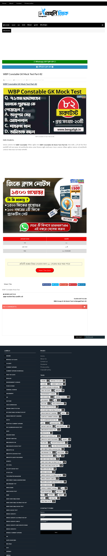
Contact (19, 4)
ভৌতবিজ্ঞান (8, 527)
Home (4, 4)
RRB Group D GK (11, 418)
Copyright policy (43, 346)
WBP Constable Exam (13, 475)
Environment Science (13, 358)
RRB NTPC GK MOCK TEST (13, 430)
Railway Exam (10, 411)
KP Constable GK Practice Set (16, 388)
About (11, 4)
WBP (7, 471)
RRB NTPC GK (10, 426)
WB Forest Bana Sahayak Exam (16, 456)
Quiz (13, 26)
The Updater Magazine (13, 452)
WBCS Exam (9, 464)
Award (8, 332)
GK (19, 26)
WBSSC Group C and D (13, 497)
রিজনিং (7, 535)
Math (8, 396)
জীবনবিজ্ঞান (43, 26)
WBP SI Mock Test (12, 486)
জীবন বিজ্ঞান (9, 520)
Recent (79, 37)
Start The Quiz (37, 257)
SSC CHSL (9, 441)
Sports (8, 437)
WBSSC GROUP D (11, 505)
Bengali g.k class (11, 336)
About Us (41, 335)
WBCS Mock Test (11, 467)
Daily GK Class (10, 351)
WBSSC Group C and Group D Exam (17, 501)
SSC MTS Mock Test (12, 445)
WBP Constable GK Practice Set (16, 479)
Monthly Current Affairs (14, 400)
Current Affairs (11, 343)
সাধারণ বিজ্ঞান (9, 539)
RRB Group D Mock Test (13, 422)
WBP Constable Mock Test (36, 81)
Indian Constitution (13, 384)
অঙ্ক (7, 512)
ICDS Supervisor (11, 381)
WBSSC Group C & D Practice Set (16, 494)
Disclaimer (41, 340)
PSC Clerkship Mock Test (14, 403)
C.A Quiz (8, 339)
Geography (9, 369)
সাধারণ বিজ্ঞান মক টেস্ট (11, 543)
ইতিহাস (29, 26)
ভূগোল (36, 26)
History (8, 377)
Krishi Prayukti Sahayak (13, 392)
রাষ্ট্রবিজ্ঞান (8, 531)
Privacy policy (29, 4)
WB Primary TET (11, 460)
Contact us (41, 338)
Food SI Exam (10, 362)
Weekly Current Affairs (14, 509)
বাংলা (23, 26)
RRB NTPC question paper (14, 433)
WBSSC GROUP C (11, 490)
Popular (89, 37)
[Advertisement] (37, 48)
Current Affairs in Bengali (15, 347)
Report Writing (11, 415)
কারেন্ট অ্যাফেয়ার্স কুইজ (11, 516)
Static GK (9, 448)
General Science (11, 366)
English (8, 354)
